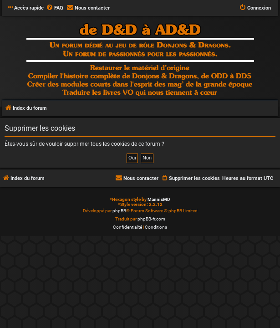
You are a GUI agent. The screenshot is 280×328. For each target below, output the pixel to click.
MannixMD (159, 199)
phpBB (119, 210)
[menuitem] (54, 8)
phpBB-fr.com (151, 218)
